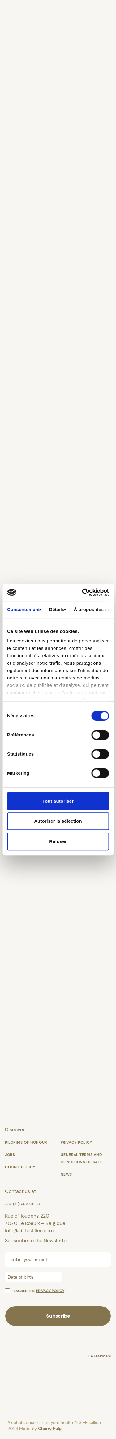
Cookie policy (20, 1167)
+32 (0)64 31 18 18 (22, 1204)
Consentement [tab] (23, 609)
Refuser (58, 841)
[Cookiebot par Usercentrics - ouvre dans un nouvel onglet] (82, 592)
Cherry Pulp (50, 1428)
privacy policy (50, 1290)
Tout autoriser (58, 801)
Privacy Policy (76, 1142)
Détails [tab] (56, 609)
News (66, 1174)
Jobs (10, 1154)
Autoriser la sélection (58, 821)
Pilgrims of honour (26, 1142)
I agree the (39, 1290)
